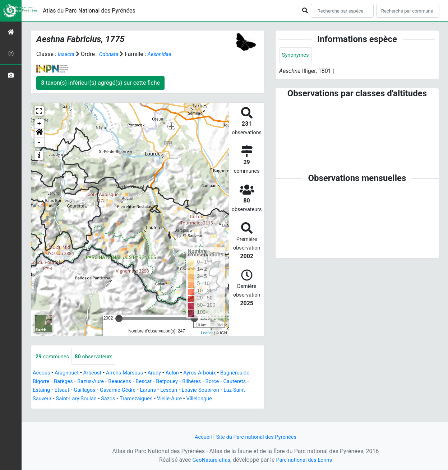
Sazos (167, 399)
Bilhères (212, 381)
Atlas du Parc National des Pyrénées (89, 10)
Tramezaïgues (197, 399)
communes (54, 357)
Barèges (73, 381)
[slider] (119, 318)
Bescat (161, 381)
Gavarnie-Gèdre (154, 390)
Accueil (199, 436)
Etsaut (94, 390)
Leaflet (207, 333)
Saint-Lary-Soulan (132, 399)
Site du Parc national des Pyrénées (257, 436)
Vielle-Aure (233, 399)
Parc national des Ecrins (306, 459)
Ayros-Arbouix (213, 373)
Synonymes (296, 55)
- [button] (39, 142)
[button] (39, 133)
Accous (42, 373)
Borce (234, 381)
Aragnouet (69, 373)
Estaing (71, 390)
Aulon (183, 373)
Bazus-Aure (103, 381)
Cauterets (45, 390)
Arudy (164, 373)
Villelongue (47, 407)
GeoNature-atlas (209, 459)
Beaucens (134, 381)
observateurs (98, 357)
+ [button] (39, 124)
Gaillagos (118, 390)
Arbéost (97, 373)
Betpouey (186, 381)
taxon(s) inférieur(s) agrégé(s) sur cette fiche (100, 82)
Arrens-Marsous (132, 373)
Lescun (209, 390)
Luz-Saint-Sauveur (83, 399)
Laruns (186, 390)
